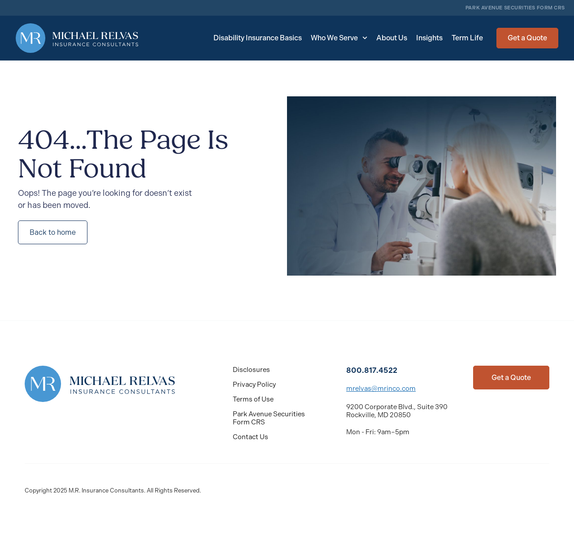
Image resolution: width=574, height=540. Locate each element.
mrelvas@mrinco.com (381, 388)
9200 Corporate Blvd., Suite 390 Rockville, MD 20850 (397, 411)
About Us (391, 38)
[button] (527, 38)
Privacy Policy (254, 384)
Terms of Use (253, 399)
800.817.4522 (371, 370)
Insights (429, 38)
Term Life (467, 38)
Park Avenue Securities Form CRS (269, 418)
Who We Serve (339, 37)
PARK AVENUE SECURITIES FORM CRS (515, 8)
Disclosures (251, 370)
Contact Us (250, 437)
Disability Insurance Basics (257, 38)
